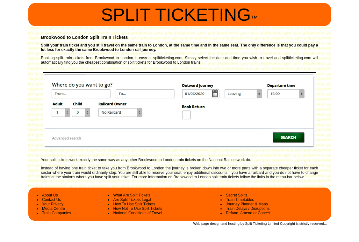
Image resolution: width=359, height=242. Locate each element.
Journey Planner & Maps (247, 204)
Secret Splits (236, 195)
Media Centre (53, 208)
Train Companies (56, 213)
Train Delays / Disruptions (247, 208)
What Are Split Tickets (132, 195)
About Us (50, 195)
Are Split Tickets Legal (132, 199)
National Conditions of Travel (137, 213)
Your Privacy (52, 204)
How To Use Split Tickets (134, 204)
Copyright (287, 223)
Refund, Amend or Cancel (247, 213)
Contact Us (51, 199)
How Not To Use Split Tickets (137, 208)
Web (196, 223)
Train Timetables (240, 199)
